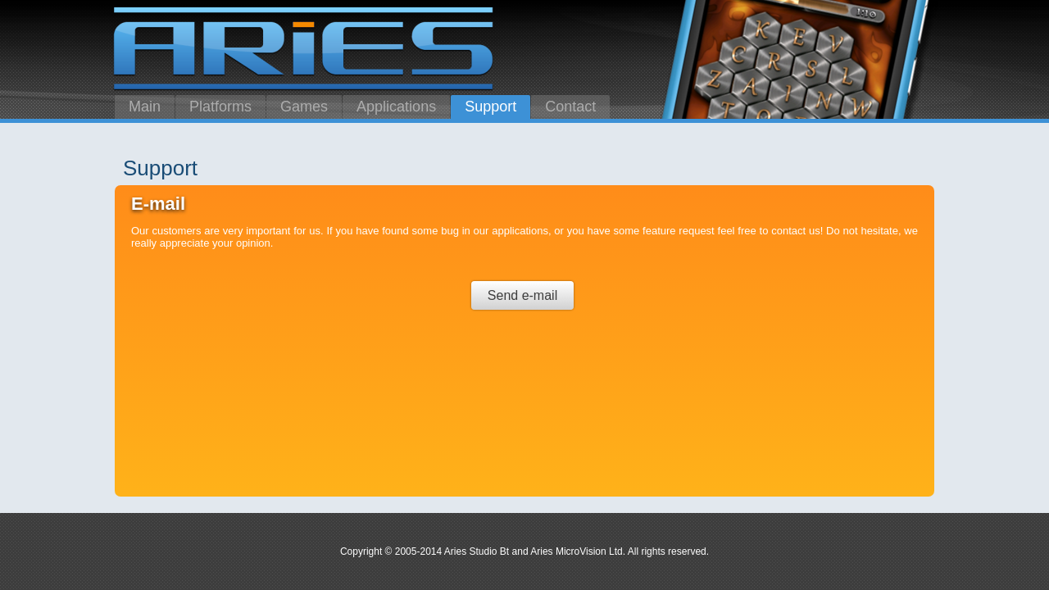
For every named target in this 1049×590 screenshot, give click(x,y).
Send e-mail (522, 295)
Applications (396, 106)
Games (304, 106)
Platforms (220, 106)
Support (490, 106)
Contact (570, 106)
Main (145, 106)
